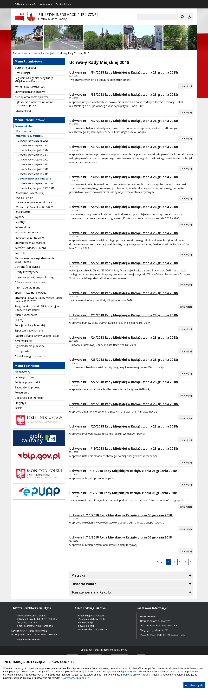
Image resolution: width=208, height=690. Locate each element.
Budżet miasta (24, 131)
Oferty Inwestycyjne (27, 272)
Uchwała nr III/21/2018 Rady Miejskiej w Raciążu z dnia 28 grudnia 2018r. (124, 404)
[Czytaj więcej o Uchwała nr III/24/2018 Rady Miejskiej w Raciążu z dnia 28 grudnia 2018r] (185, 351)
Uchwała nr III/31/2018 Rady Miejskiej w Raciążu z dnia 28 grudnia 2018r (123, 147)
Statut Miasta (23, 211)
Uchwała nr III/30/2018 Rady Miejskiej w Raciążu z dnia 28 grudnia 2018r (123, 177)
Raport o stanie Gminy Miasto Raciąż (37, 336)
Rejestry (20, 222)
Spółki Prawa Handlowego (30, 292)
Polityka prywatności (27, 382)
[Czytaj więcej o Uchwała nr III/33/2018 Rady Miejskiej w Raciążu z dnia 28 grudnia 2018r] (185, 112)
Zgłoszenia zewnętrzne (29, 330)
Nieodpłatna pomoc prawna (32, 97)
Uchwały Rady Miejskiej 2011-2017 (36, 183)
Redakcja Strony (24, 377)
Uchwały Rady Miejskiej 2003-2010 (36, 188)
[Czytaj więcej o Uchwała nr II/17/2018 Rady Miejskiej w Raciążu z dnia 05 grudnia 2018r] (185, 506)
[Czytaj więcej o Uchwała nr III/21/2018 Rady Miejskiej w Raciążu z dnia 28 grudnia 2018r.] (185, 417)
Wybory (19, 217)
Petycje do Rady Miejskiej (30, 325)
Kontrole (20, 253)
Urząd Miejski (23, 73)
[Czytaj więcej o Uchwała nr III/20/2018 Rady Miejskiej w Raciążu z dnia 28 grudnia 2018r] (185, 439)
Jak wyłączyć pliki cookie (76, 677)
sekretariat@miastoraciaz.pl (38, 625)
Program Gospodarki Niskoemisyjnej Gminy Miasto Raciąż (37, 308)
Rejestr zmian (23, 392)
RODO (18, 408)
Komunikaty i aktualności (30, 86)
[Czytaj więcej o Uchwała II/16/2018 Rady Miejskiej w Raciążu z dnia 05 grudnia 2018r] (185, 528)
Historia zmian (84, 584)
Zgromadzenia (23, 341)
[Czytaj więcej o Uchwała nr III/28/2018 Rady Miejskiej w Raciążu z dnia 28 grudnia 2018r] (185, 254)
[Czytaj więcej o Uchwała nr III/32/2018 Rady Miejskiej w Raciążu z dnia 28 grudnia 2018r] (185, 138)
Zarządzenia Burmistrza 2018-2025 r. (35, 207)
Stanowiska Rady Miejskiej (30, 192)
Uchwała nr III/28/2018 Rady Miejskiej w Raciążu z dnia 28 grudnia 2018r (123, 233)
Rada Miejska (23, 110)
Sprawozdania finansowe (30, 92)
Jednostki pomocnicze (28, 232)
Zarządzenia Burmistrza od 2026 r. (34, 202)
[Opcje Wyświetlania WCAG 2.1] (189, 17)
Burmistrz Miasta (25, 67)
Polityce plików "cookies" (137, 674)
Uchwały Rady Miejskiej (29, 135)
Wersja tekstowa (63, 4)
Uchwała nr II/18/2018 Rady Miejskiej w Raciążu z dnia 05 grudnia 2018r (123, 471)
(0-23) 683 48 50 (49, 619)
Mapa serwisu (46, 4)
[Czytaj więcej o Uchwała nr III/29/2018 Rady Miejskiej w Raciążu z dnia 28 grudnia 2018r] (185, 224)
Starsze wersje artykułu (91, 592)
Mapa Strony (22, 372)
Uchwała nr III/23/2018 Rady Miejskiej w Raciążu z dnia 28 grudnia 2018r (123, 360)
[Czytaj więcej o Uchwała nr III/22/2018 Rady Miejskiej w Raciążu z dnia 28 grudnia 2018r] (185, 395)
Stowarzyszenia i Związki (30, 243)
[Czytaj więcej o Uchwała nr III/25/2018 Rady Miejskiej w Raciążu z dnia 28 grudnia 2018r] (185, 328)
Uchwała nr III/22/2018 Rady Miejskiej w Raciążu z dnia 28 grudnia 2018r (123, 382)
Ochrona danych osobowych (155, 620)
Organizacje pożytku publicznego (35, 277)
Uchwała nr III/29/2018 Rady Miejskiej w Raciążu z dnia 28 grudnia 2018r (123, 207)
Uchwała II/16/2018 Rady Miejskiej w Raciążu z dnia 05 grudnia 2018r (121, 515)
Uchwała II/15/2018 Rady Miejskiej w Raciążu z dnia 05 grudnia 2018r (121, 537)
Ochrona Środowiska (27, 267)
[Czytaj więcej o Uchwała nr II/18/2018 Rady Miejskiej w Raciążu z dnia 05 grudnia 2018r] (185, 484)
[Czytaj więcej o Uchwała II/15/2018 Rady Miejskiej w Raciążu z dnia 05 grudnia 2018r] (185, 551)
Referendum (22, 227)
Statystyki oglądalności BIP (154, 630)
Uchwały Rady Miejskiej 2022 (33, 159)
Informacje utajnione (27, 287)
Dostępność (22, 351)
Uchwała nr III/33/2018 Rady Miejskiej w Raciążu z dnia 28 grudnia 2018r (123, 94)
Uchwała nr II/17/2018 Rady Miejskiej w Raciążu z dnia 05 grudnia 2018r (123, 493)
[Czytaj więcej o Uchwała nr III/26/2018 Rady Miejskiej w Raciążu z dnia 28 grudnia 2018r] (185, 306)
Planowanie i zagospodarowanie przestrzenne (34, 259)
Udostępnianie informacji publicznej (158, 625)
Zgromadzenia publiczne (30, 346)
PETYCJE (20, 320)
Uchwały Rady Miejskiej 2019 (33, 173)
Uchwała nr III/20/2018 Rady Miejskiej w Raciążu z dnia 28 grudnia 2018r (123, 426)
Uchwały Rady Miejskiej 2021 (33, 164)
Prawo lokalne (24, 126)
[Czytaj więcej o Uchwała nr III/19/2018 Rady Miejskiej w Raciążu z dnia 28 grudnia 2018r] (185, 462)
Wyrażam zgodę (194, 685)
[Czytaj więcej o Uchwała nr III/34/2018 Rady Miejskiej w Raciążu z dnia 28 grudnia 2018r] (185, 86)
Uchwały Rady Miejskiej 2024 (33, 150)
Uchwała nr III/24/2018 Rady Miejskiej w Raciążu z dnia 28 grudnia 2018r (123, 337)
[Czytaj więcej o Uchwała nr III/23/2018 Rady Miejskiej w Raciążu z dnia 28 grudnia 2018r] (185, 373)
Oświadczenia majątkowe (30, 282)
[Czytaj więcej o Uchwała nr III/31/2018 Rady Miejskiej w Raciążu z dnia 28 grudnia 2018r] (185, 168)
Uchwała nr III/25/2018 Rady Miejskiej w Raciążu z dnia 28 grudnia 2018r (123, 315)
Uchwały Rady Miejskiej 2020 (33, 169)
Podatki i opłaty (24, 197)
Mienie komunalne (26, 315)
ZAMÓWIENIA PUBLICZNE (31, 248)
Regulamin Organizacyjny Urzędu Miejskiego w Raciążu (35, 79)
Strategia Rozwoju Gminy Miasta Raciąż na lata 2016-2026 (38, 299)
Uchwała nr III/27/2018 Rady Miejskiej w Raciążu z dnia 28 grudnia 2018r (123, 263)
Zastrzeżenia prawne (27, 387)
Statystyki (20, 403)
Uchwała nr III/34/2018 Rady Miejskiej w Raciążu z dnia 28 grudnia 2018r (123, 72)
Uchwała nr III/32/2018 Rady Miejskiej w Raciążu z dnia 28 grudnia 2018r (123, 121)
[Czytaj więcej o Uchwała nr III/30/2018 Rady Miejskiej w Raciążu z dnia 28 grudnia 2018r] (185, 198)
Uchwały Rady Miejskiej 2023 (33, 154)
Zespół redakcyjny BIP (28, 639)
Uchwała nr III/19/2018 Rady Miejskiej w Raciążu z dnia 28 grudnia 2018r (123, 448)
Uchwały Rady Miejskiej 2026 (33, 140)
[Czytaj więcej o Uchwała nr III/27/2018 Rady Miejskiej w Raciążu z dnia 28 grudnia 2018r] (185, 284)
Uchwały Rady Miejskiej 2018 (34, 178)
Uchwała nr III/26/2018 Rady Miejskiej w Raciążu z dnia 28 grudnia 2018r (123, 293)
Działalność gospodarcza (30, 356)
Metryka (78, 575)
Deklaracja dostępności (25, 4)
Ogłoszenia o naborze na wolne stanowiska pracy (34, 103)
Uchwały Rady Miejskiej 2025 (33, 145)
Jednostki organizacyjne (29, 237)
